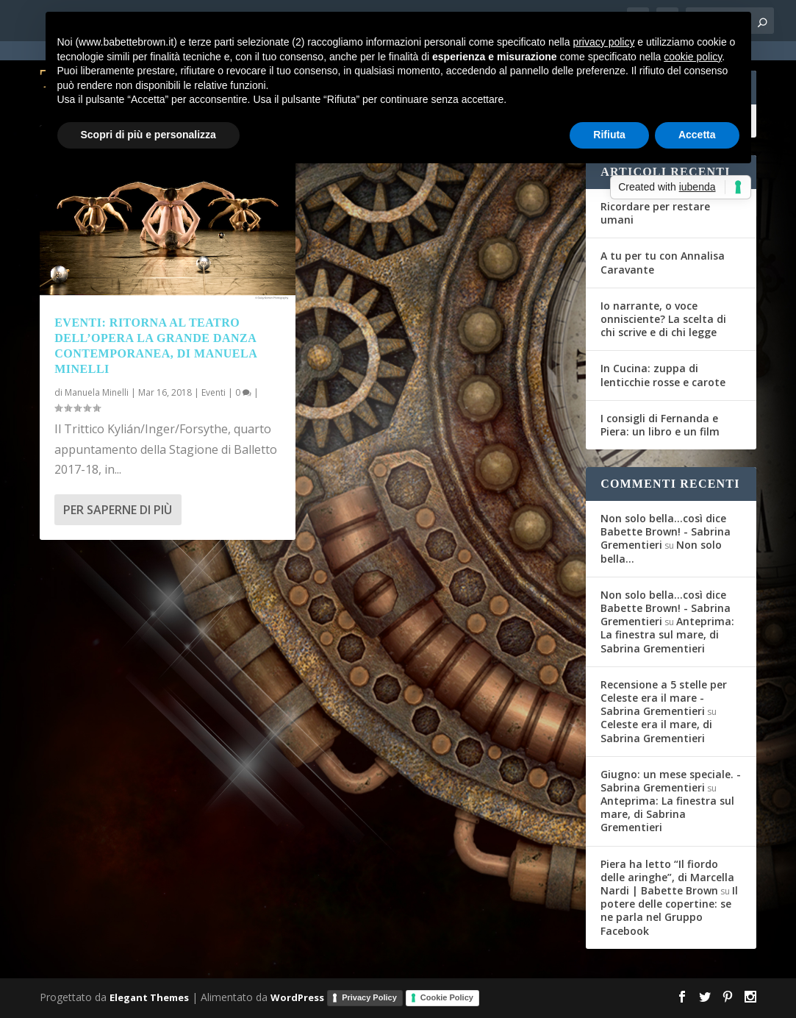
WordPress (297, 996)
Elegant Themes (149, 996)
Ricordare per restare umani (655, 213)
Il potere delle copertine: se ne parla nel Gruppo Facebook (669, 910)
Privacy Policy (369, 997)
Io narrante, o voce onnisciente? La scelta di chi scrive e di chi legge (663, 319)
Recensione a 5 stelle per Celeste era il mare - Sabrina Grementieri (663, 697)
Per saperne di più (117, 510)
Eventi (213, 392)
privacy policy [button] (603, 42)
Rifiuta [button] (609, 134)
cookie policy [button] (693, 57)
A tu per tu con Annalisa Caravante (662, 262)
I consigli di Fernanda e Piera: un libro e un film (660, 424)
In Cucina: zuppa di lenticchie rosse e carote (662, 374)
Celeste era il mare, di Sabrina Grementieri (656, 730)
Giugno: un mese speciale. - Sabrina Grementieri (670, 780)
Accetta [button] (697, 134)
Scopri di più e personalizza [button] (148, 134)
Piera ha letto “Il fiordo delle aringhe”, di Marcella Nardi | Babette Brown (667, 877)
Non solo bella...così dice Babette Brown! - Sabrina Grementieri (665, 531)
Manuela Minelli (97, 392)
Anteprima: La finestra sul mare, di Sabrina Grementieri (667, 634)
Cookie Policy (446, 997)
